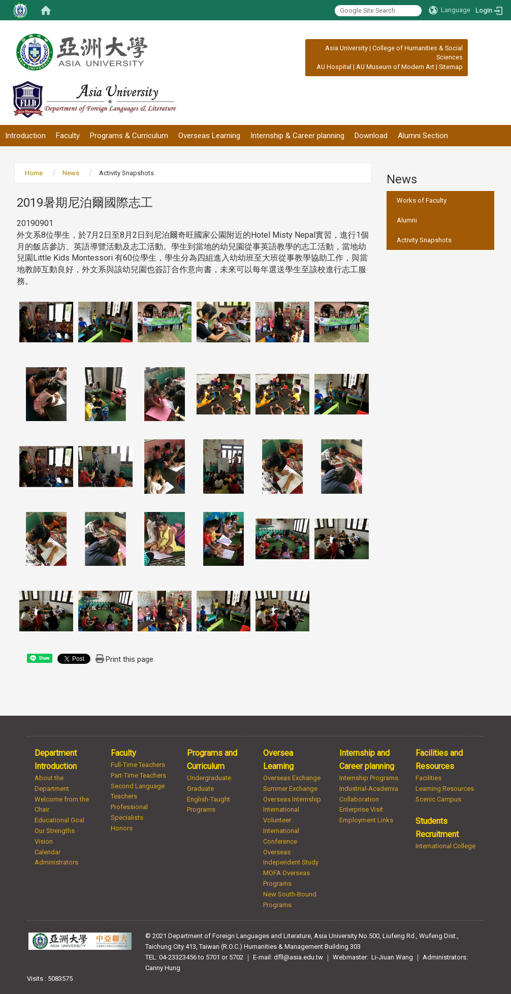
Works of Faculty (421, 200)
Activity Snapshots (424, 240)
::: (319, 48)
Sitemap (451, 67)
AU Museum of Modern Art (395, 67)
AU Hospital (334, 67)
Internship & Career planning (297, 135)
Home (34, 173)
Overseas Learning (209, 135)
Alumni (407, 220)
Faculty (68, 135)
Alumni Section (423, 135)
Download (371, 135)
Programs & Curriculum (129, 135)
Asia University (346, 48)
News (70, 173)
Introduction (25, 135)
